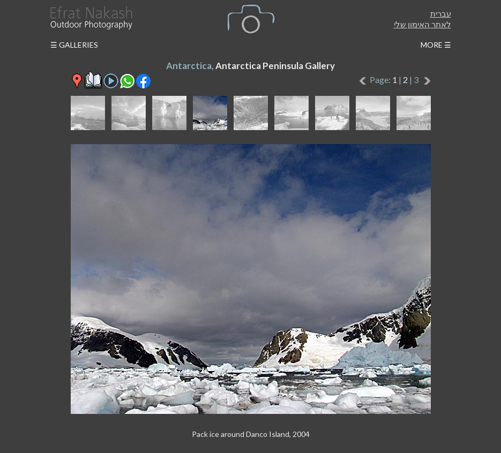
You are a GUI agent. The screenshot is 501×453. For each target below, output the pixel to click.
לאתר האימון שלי (422, 24)
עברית (440, 13)
